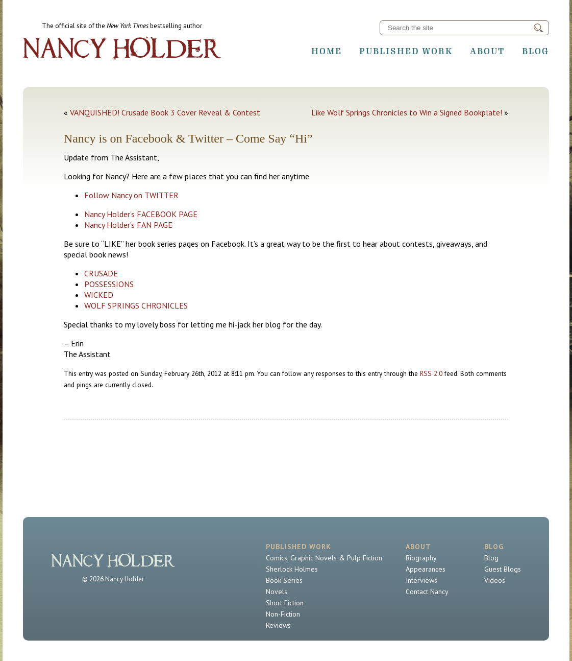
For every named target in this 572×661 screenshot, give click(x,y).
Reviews (278, 625)
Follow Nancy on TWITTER (131, 195)
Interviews (421, 580)
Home (326, 51)
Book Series (284, 580)
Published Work (406, 51)
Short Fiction (285, 602)
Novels (276, 591)
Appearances (425, 569)
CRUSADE (101, 273)
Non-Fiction (283, 614)
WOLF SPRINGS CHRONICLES (136, 305)
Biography (421, 557)
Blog (535, 51)
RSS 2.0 (431, 373)
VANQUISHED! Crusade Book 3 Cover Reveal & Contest (165, 112)
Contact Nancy (427, 591)
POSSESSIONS (109, 284)
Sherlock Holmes (292, 569)
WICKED (98, 295)
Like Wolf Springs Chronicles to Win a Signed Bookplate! (406, 112)
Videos (494, 580)
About (487, 51)
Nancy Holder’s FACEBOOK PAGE (140, 214)
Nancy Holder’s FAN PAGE (128, 225)
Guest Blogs (502, 569)
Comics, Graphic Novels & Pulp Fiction (324, 557)
